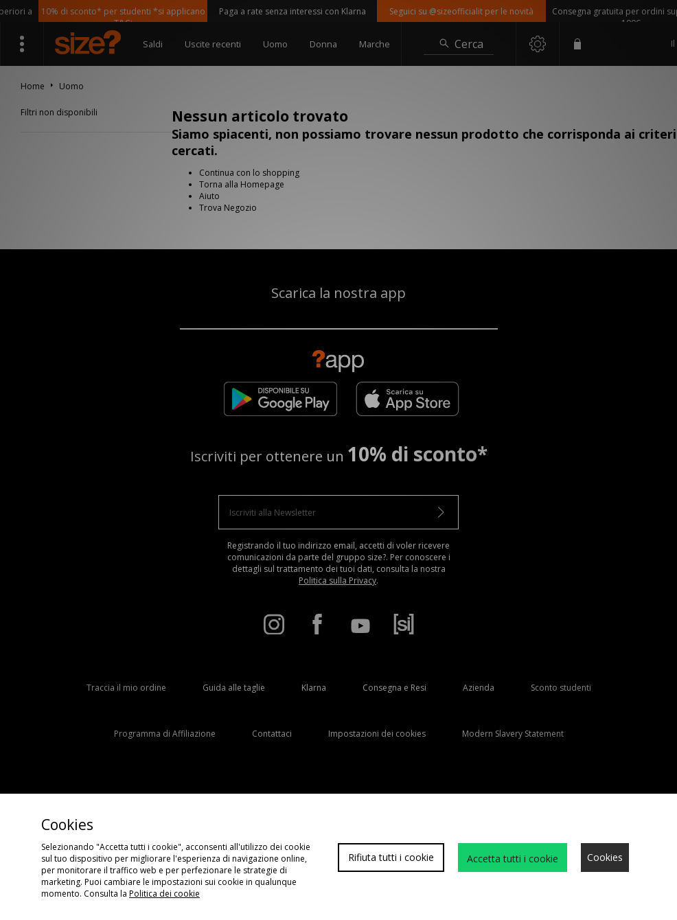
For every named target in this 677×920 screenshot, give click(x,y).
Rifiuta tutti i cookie (391, 857)
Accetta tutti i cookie (512, 858)
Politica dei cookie (164, 893)
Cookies (605, 857)
